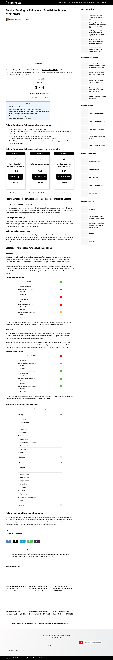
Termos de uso (56, 637)
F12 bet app (92, 209)
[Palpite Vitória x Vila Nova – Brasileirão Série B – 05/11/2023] (63, 602)
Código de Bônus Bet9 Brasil (97, 145)
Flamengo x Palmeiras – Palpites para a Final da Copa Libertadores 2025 (16, 588)
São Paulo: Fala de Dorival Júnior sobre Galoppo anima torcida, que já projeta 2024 (97, 41)
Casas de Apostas (64, 3)
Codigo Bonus (77, 3)
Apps (85, 3)
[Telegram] (23, 541)
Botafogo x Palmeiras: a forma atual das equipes (22, 113)
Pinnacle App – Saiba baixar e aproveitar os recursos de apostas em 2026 (97, 225)
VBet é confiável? (93, 193)
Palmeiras (19, 533)
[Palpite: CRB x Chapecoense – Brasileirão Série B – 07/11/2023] (39, 602)
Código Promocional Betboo (96, 129)
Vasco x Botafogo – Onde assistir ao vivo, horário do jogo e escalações (96, 89)
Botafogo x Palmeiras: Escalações (17, 116)
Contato (54, 635)
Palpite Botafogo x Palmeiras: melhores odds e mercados (24, 109)
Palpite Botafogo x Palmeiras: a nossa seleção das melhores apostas (28, 111)
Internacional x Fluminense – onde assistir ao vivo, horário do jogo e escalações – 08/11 (97, 65)
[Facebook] (8, 541)
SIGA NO (51, 645)
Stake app (91, 233)
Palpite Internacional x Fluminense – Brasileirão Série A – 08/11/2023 (63, 588)
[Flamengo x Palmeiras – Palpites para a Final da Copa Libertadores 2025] (16, 576)
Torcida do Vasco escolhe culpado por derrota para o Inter (96, 17)
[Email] (37, 541)
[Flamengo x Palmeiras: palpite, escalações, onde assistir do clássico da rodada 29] (39, 576)
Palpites (93, 3)
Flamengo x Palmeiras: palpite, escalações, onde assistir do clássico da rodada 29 (39, 588)
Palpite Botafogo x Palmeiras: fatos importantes (21, 107)
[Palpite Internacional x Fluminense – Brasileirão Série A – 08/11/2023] (63, 576)
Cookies (67, 635)
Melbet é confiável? (94, 169)
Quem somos (46, 635)
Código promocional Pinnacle (97, 121)
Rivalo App (92, 241)
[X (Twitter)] (15, 541)
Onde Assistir (102, 3)
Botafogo (10, 533)
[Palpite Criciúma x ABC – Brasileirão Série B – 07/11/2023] (16, 602)
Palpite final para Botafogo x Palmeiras (19, 118)
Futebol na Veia (16, 623)
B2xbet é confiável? (94, 161)
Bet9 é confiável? (93, 177)
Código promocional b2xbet (96, 113)
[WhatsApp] (30, 541)
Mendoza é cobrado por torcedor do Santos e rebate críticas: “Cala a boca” (96, 49)
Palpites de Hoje (26, 623)
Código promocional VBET (96, 185)
